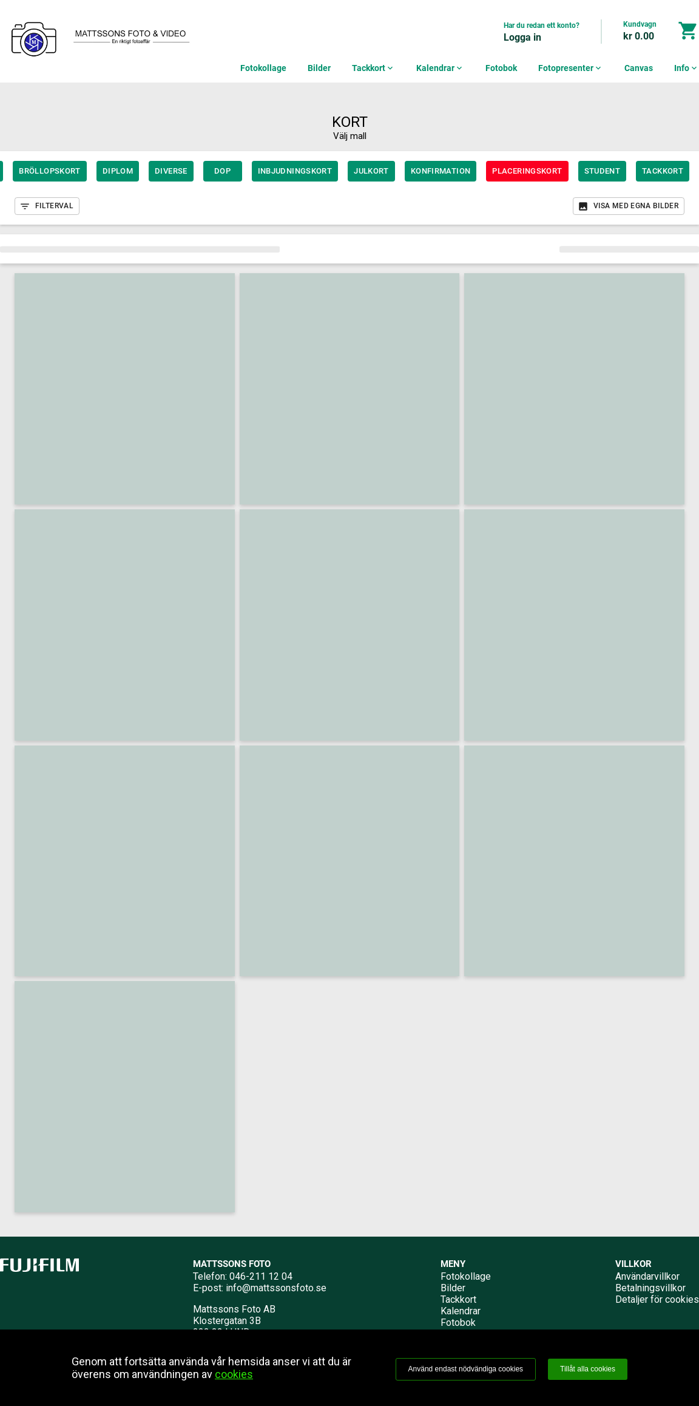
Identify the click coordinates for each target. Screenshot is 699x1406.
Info (686, 68)
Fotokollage (263, 68)
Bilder (319, 68)
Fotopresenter (570, 68)
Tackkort (373, 68)
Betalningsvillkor (650, 1288)
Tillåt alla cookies (587, 1369)
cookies (234, 1374)
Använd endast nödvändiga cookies (465, 1369)
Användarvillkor (647, 1276)
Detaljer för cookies (657, 1299)
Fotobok (501, 68)
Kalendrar (440, 68)
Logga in (522, 37)
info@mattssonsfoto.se (276, 1288)
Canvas (638, 68)
